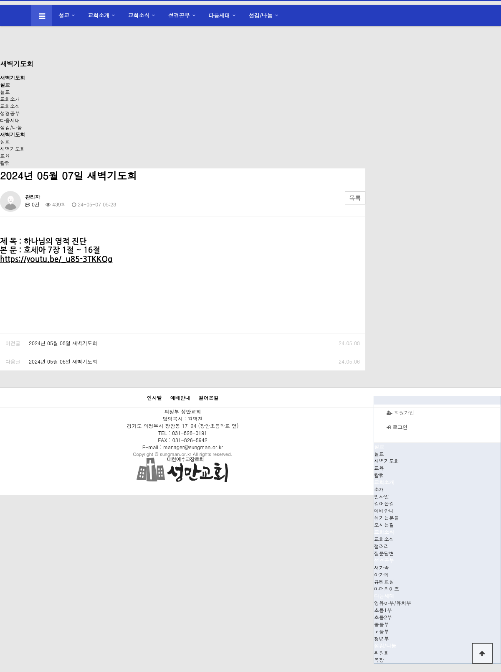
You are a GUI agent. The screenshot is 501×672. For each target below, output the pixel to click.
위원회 (381, 652)
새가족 (381, 567)
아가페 (381, 574)
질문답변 (384, 553)
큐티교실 (384, 581)
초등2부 (383, 617)
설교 (63, 15)
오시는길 (384, 524)
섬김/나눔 (260, 15)
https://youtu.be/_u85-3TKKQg (56, 259)
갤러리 (381, 546)
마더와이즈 (386, 588)
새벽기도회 (12, 148)
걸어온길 (384, 503)
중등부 (381, 624)
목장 (379, 659)
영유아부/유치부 (392, 602)
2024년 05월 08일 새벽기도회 (63, 342)
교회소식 (139, 15)
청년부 (381, 638)
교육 (5, 155)
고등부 (381, 631)
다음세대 (219, 15)
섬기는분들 (386, 517)
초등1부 (383, 609)
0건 (32, 204)
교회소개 (98, 15)
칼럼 (5, 162)
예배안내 (384, 510)
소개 (379, 489)
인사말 (381, 496)
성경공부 (179, 15)
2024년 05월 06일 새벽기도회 (63, 361)
